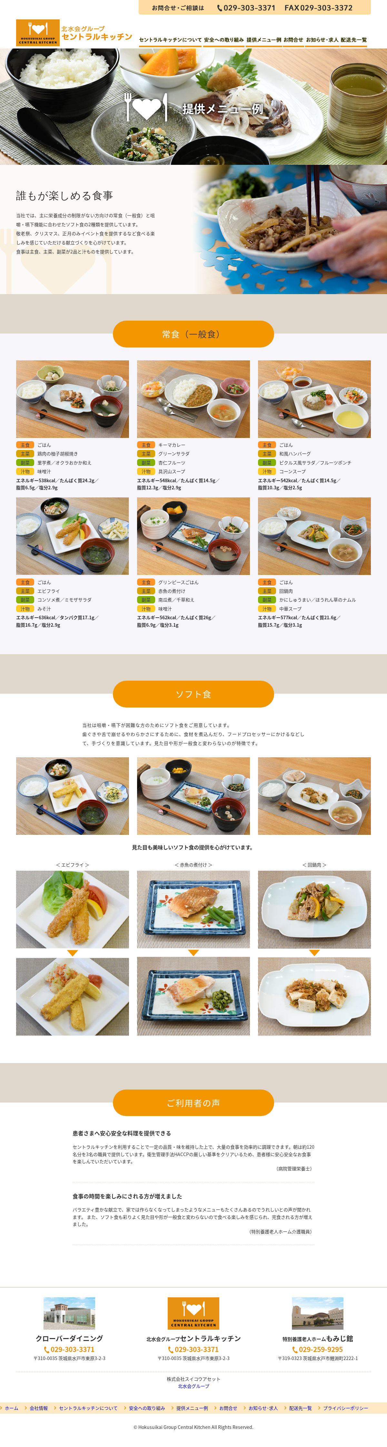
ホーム (11, 1408)
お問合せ (293, 42)
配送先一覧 (354, 42)
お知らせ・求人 (322, 42)
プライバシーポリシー (345, 1408)
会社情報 (39, 1408)
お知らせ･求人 (263, 1408)
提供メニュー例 (264, 42)
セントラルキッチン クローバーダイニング (75, 24)
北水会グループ (193, 1386)
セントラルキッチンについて (170, 42)
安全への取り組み (224, 42)
